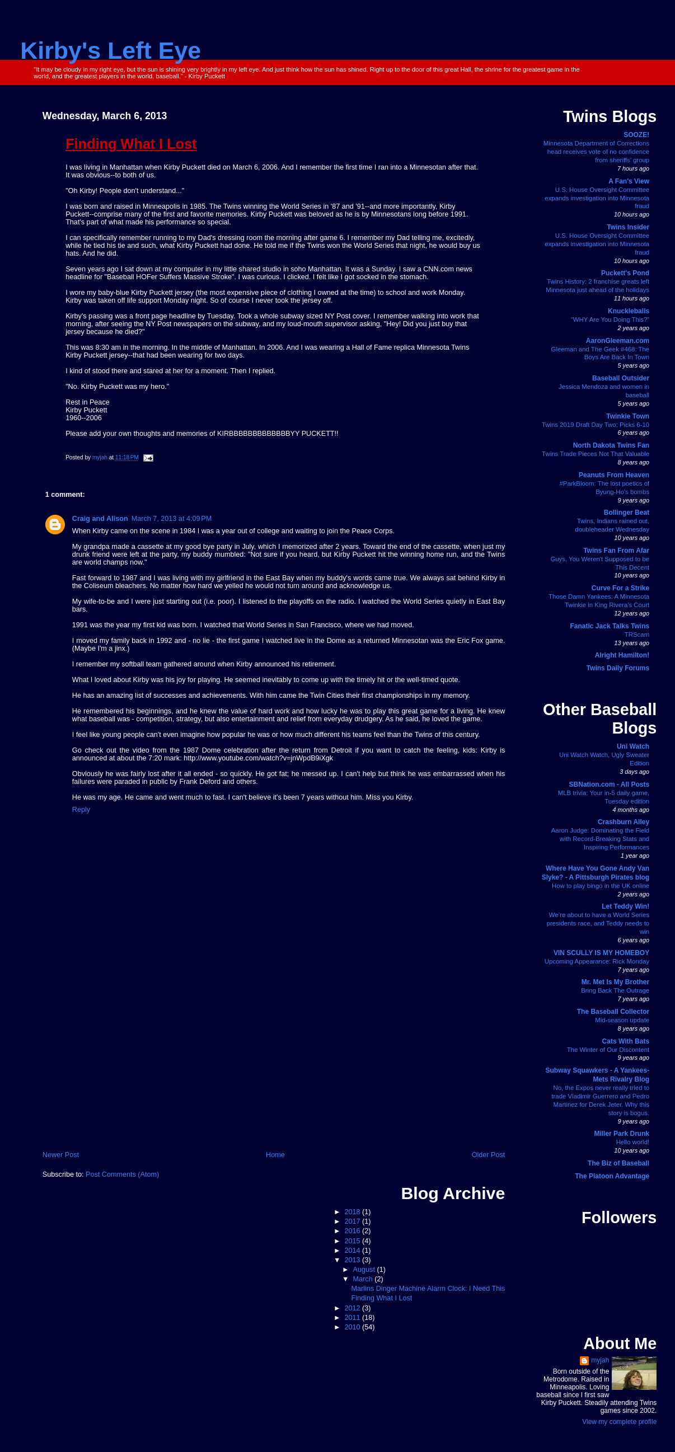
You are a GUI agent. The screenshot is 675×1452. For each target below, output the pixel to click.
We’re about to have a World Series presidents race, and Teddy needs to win (598, 923)
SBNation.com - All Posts (609, 784)
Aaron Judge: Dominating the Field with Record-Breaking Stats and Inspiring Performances (600, 838)
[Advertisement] (274, 1066)
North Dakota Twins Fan (611, 445)
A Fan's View (628, 181)
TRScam (637, 634)
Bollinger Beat (626, 512)
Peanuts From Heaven (614, 475)
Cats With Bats (626, 1041)
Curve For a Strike (620, 588)
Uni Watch (633, 746)
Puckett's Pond (625, 273)
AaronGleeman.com (617, 341)
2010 (353, 1327)
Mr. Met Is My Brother (615, 982)
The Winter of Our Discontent (608, 1049)
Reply (81, 810)
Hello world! (633, 1142)
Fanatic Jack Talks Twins (610, 626)
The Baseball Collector (613, 1012)
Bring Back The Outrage (615, 990)
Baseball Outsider (620, 378)
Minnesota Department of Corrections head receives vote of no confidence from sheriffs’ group (596, 151)
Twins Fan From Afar (616, 551)
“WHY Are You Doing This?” (610, 319)
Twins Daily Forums (618, 668)
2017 (353, 1221)
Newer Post (61, 1155)
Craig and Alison (100, 519)
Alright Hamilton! (622, 655)
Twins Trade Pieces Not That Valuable (595, 453)
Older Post (488, 1155)
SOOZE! (636, 135)
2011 (353, 1318)
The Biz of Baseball (618, 1163)
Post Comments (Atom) (122, 1174)
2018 (353, 1212)
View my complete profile (619, 1422)
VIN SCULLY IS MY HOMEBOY (601, 953)
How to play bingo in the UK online (600, 885)
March (364, 1279)
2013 (353, 1260)
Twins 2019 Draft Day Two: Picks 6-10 (595, 424)
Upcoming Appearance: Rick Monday (597, 961)
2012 (353, 1308)
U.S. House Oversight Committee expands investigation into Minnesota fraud (597, 198)
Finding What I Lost (381, 1298)
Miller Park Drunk (621, 1134)
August (365, 1270)
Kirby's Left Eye (110, 50)
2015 (353, 1241)
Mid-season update (622, 1020)
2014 (353, 1250)
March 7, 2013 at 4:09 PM (172, 519)
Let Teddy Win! (625, 906)
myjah (600, 1360)
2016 (353, 1231)
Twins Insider (628, 227)
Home (275, 1155)
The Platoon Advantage (612, 1176)
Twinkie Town (627, 416)
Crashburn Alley (623, 822)
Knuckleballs (628, 311)
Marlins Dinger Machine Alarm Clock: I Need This (428, 1289)
